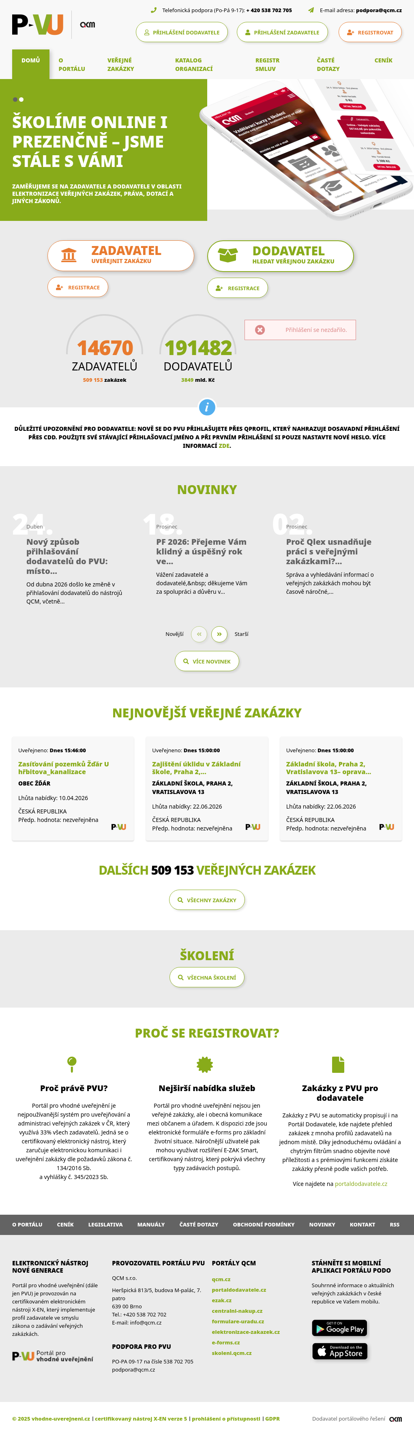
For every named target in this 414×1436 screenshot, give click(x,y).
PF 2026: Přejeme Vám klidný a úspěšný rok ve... (201, 551)
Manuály (151, 1224)
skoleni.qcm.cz (232, 1353)
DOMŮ (30, 60)
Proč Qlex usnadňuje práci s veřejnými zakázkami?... (329, 551)
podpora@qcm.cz (379, 10)
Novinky (322, 1224)
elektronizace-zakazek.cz (246, 1331)
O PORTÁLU (72, 64)
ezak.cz (222, 1300)
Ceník (65, 1224)
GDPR (272, 1418)
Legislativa (105, 1224)
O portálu (27, 1224)
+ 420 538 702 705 (269, 10)
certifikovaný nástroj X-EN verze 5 (141, 1418)
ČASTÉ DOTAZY (328, 64)
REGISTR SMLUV (267, 64)
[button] (15, 99)
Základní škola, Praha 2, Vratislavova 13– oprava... (328, 768)
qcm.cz (221, 1279)
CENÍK (384, 60)
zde (224, 445)
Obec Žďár (34, 783)
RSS (395, 1224)
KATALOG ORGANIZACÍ (194, 64)
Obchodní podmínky (263, 1224)
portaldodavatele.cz (361, 1184)
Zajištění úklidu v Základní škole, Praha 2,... (196, 768)
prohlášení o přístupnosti (226, 1418)
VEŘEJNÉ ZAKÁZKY (120, 64)
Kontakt (362, 1224)
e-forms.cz (226, 1342)
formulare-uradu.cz (238, 1321)
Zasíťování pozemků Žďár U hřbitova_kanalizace (63, 768)
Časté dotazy (198, 1224)
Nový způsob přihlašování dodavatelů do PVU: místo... (66, 556)
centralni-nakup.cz (237, 1310)
